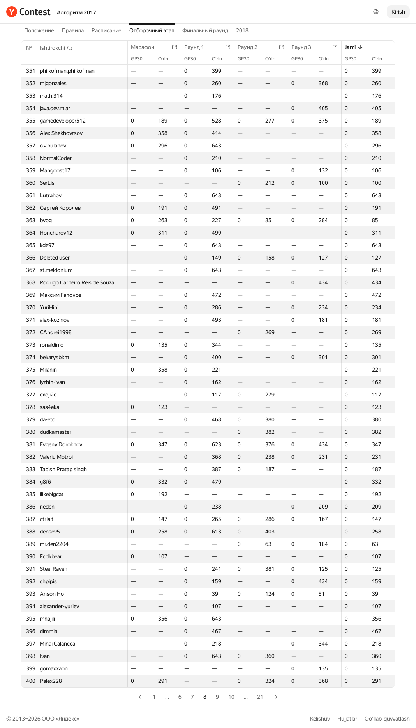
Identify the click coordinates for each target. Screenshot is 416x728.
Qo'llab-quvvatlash (387, 719)
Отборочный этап (152, 30)
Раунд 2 (251, 47)
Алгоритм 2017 (76, 12)
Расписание (107, 30)
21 (260, 697)
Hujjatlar (347, 719)
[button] (56, 48)
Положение (39, 30)
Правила (73, 30)
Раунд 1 (198, 47)
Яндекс (67, 719)
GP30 (140, 59)
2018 (242, 30)
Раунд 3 (305, 47)
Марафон (146, 47)
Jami (354, 47)
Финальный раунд (205, 30)
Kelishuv (320, 719)
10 (231, 697)
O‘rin (167, 59)
